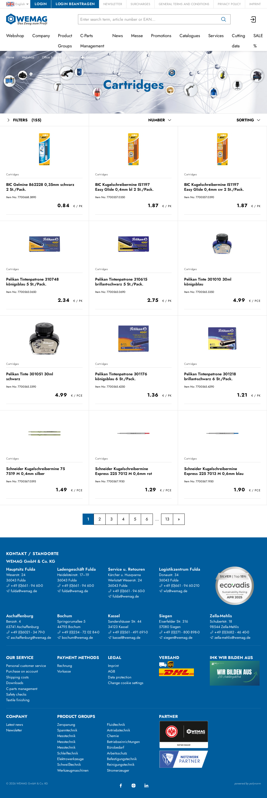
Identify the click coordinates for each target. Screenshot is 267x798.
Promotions (161, 36)
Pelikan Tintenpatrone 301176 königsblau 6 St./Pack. (121, 376)
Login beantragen (75, 3)
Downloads (14, 682)
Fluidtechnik (116, 724)
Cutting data (238, 41)
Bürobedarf (115, 747)
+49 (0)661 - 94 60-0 (24, 585)
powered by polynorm (247, 783)
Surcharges (140, 4)
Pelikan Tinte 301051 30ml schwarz (29, 376)
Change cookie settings (125, 682)
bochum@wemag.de (75, 637)
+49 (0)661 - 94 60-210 (179, 585)
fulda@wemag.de (21, 590)
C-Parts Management (92, 41)
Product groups (76, 716)
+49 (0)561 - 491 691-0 (128, 632)
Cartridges (12, 174)
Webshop (28, 57)
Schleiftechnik (67, 753)
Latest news (14, 724)
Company (41, 36)
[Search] (224, 19)
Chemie (113, 735)
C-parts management (21, 688)
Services (216, 36)
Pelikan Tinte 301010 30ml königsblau (207, 281)
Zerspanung (66, 724)
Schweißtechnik (69, 764)
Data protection (119, 677)
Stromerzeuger (118, 770)
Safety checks (16, 694)
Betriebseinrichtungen (123, 741)
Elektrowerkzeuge (70, 758)
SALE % (258, 41)
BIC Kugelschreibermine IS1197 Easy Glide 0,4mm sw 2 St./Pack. (214, 187)
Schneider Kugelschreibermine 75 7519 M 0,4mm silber (35, 471)
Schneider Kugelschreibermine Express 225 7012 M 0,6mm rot (123, 471)
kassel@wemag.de (124, 637)
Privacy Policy (229, 4)
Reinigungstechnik (120, 764)
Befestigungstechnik (122, 758)
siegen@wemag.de (175, 637)
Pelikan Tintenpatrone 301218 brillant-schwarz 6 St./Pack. (210, 376)
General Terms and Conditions (184, 4)
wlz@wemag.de (173, 590)
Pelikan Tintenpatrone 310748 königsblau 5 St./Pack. (32, 281)
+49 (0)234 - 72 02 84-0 (78, 632)
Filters (23, 120)
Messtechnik (66, 735)
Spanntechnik (67, 730)
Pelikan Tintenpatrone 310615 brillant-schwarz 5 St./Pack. (121, 281)
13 (167, 519)
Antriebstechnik (118, 730)
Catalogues (190, 36)
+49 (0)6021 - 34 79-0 (25, 632)
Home (10, 57)
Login (41, 3)
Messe (137, 36)
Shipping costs (17, 677)
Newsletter (112, 4)
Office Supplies (52, 57)
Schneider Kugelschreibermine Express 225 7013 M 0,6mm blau (213, 471)
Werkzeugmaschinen (72, 770)
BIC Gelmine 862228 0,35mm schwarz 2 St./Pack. (40, 187)
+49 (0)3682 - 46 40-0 (229, 632)
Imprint (255, 4)
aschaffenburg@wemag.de (28, 637)
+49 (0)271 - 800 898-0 (179, 632)
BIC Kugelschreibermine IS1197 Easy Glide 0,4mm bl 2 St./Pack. (124, 187)
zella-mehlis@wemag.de (230, 637)
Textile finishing (17, 700)
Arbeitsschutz (117, 753)
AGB (111, 671)
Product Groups (65, 41)
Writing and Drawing (83, 57)
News (117, 36)
